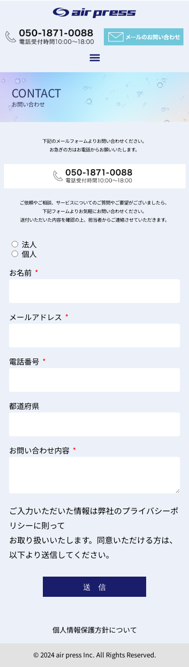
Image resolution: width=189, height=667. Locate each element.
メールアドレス (36, 317)
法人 (29, 244)
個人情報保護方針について (94, 630)
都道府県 (24, 406)
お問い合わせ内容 (40, 450)
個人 (29, 253)
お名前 (21, 273)
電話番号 (25, 362)
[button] (94, 57)
